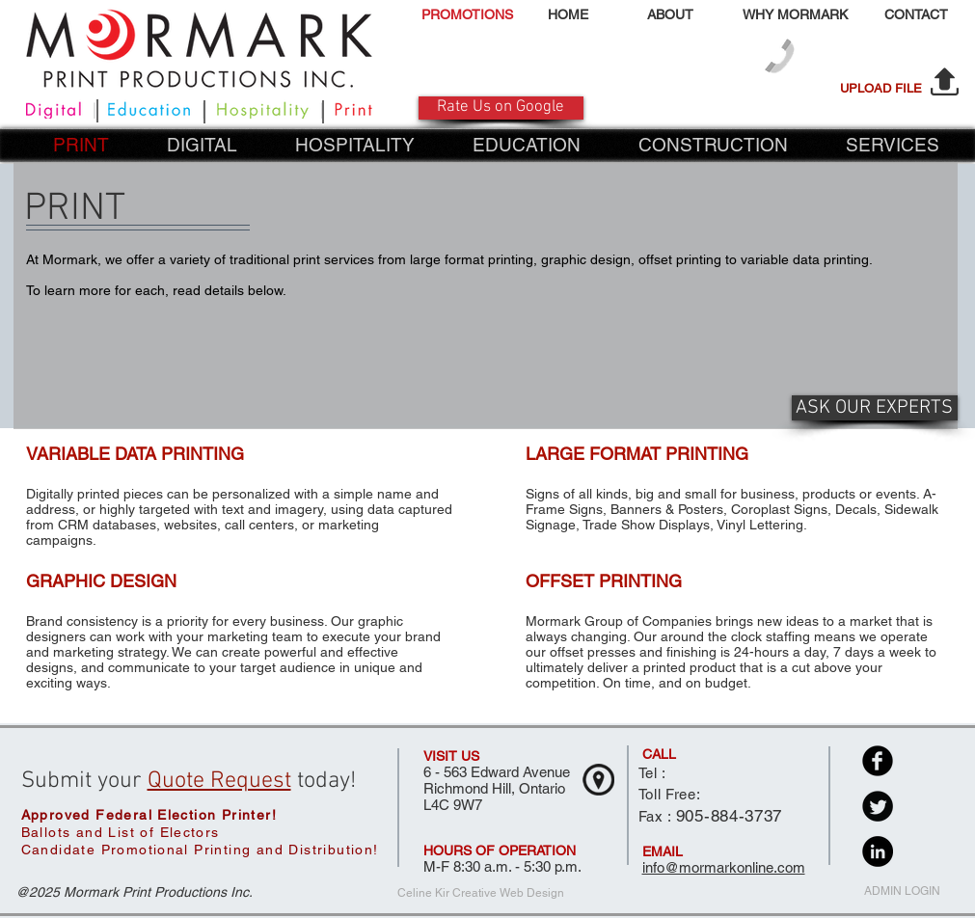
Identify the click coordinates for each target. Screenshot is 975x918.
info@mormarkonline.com (723, 867)
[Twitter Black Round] (877, 806)
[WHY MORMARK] (796, 15)
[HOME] (568, 15)
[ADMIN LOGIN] (902, 892)
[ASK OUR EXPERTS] (875, 407)
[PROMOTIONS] (467, 15)
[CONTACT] (917, 15)
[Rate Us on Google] (501, 108)
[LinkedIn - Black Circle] (877, 851)
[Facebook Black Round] (877, 760)
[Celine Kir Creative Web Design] (480, 894)
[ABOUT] (671, 15)
